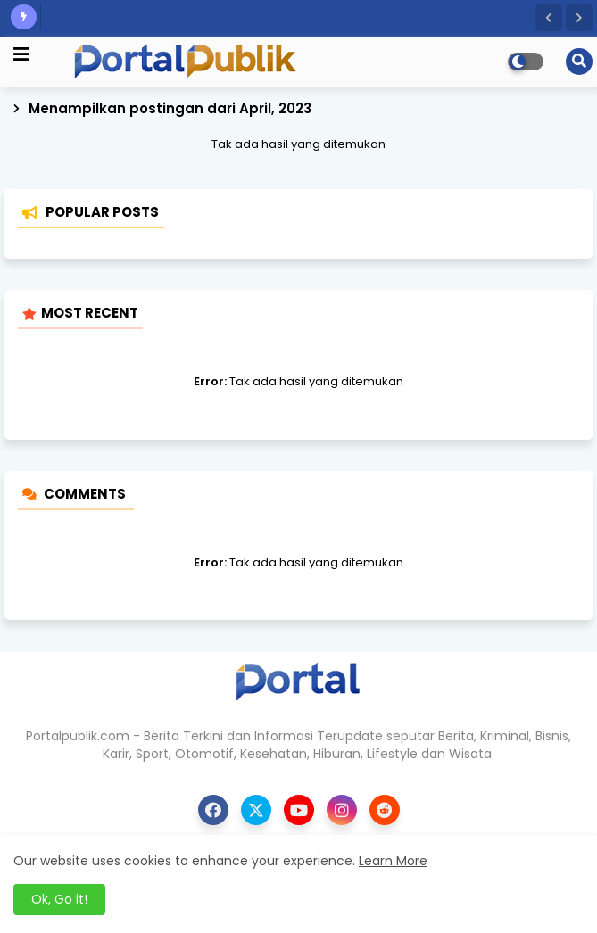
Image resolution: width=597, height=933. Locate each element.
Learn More (393, 861)
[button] (548, 17)
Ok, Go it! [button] (59, 899)
